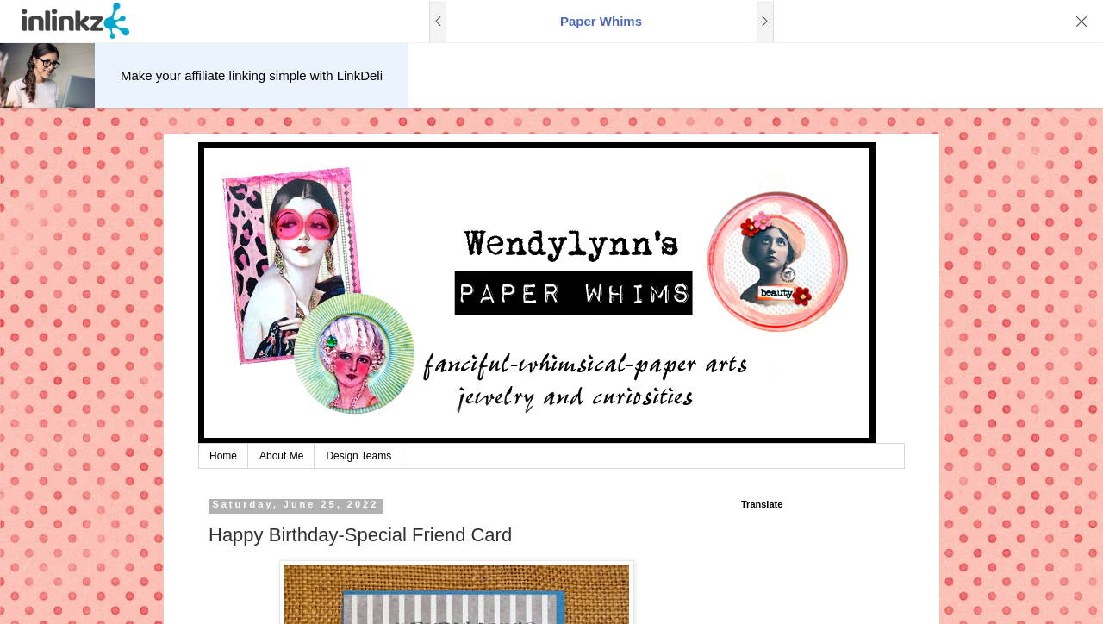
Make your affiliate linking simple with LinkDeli (252, 75)
